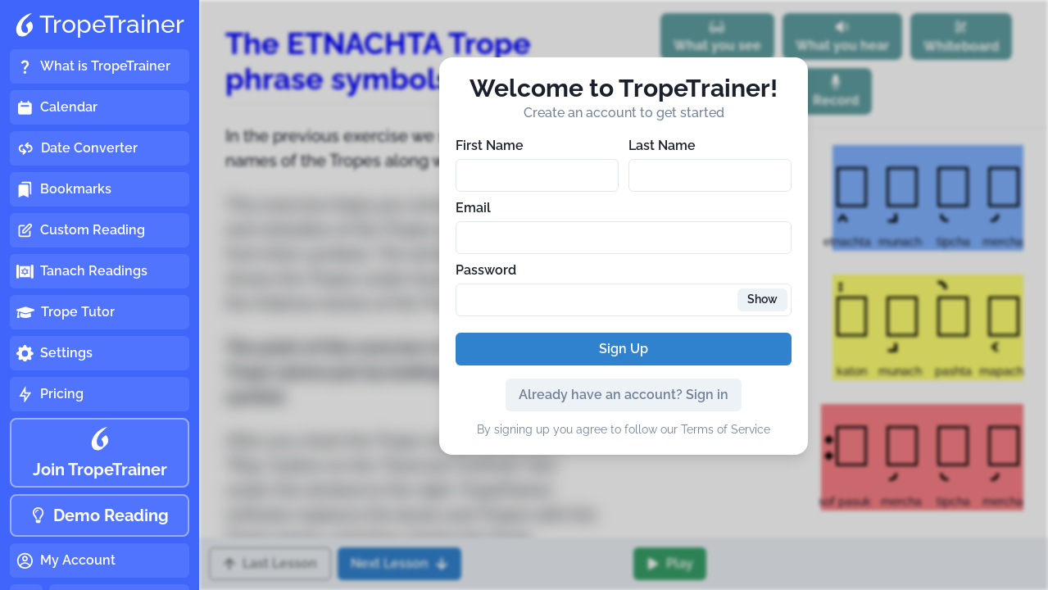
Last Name (662, 145)
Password (486, 270)
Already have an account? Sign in (623, 394)
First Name (490, 145)
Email (473, 208)
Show (762, 299)
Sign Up (623, 348)
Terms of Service (725, 429)
